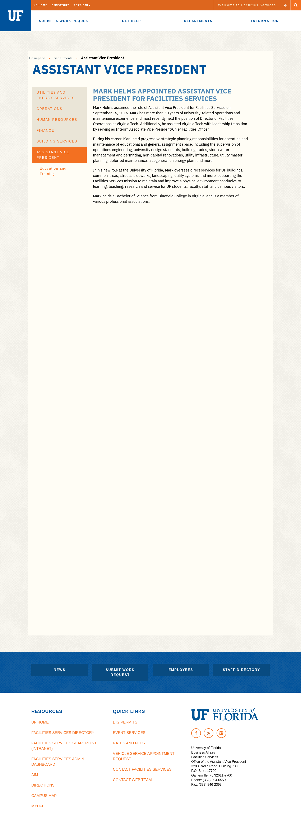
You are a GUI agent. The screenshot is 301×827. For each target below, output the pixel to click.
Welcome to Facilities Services (247, 5)
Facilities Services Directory (62, 733)
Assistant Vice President (53, 154)
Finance (45, 130)
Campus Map (44, 796)
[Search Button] (296, 5)
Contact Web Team (132, 780)
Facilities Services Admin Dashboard (57, 761)
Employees (180, 670)
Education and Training (53, 171)
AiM (34, 775)
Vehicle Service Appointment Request (143, 756)
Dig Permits (125, 722)
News (59, 670)
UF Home (40, 5)
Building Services (57, 141)
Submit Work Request (120, 672)
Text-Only (82, 5)
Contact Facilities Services (142, 769)
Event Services (129, 733)
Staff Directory (241, 670)
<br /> (170, 417)
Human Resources (57, 119)
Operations (49, 109)
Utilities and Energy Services (56, 95)
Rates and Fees (129, 743)
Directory (60, 5)
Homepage (37, 58)
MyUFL (37, 806)
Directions (43, 785)
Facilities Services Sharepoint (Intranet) (64, 746)
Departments (63, 58)
